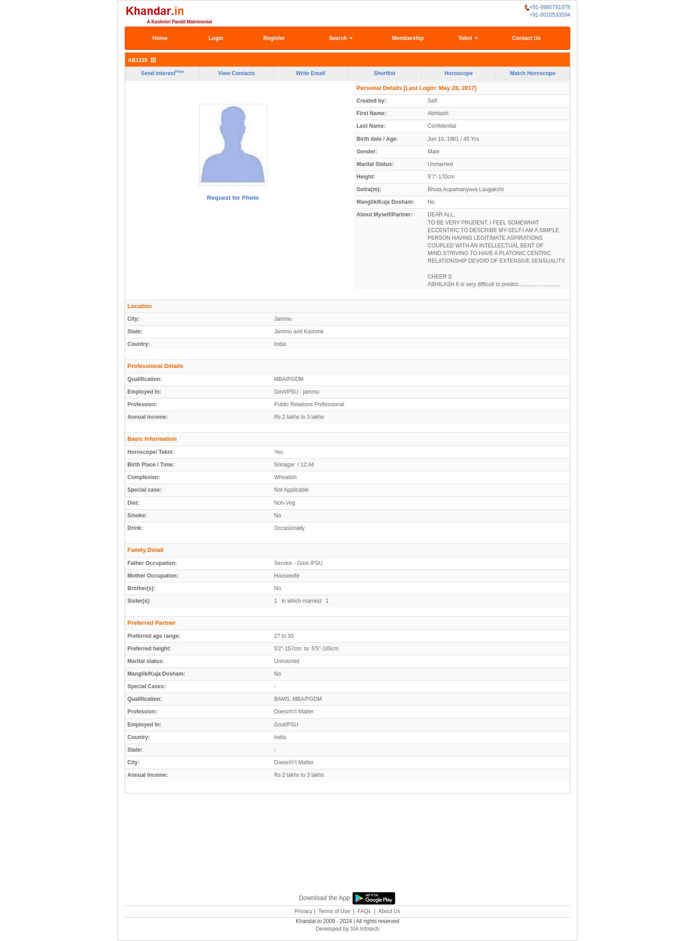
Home (160, 38)
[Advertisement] (347, 853)
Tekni (468, 38)
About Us (389, 911)
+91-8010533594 (549, 15)
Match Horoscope (532, 73)
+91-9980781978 (547, 7)
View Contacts (236, 73)
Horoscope (458, 73)
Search (341, 38)
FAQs (364, 911)
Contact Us (526, 38)
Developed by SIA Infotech (347, 929)
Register (274, 38)
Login (215, 38)
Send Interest (162, 72)
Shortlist (385, 73)
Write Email (310, 73)
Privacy (303, 911)
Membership (408, 38)
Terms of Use (334, 911)
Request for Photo (233, 197)
